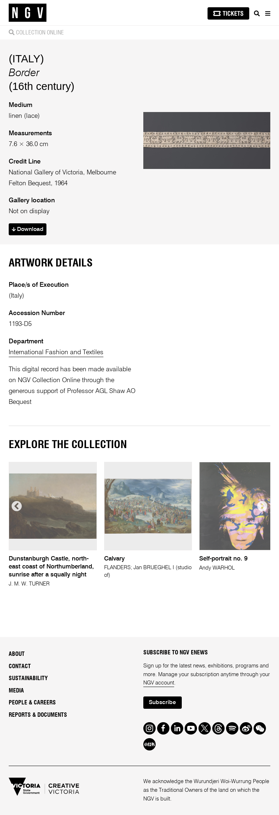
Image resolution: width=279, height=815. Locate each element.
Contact (20, 666)
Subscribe (162, 703)
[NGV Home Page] (27, 13)
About (17, 654)
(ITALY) (26, 59)
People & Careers (32, 703)
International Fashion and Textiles (56, 352)
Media (16, 691)
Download (28, 229)
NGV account (158, 683)
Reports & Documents (38, 715)
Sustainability (28, 678)
